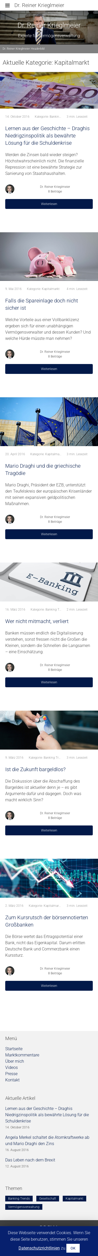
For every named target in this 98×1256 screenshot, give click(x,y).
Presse (11, 1073)
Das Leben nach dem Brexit (30, 1160)
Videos (11, 1067)
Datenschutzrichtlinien (39, 1248)
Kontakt (12, 1079)
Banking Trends (60, 116)
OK (73, 1248)
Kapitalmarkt (51, 289)
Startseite (13, 1048)
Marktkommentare (22, 1055)
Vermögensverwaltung (23, 1207)
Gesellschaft (47, 1198)
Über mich (14, 1061)
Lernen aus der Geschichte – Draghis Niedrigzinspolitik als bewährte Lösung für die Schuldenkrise (47, 1114)
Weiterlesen (49, 204)
